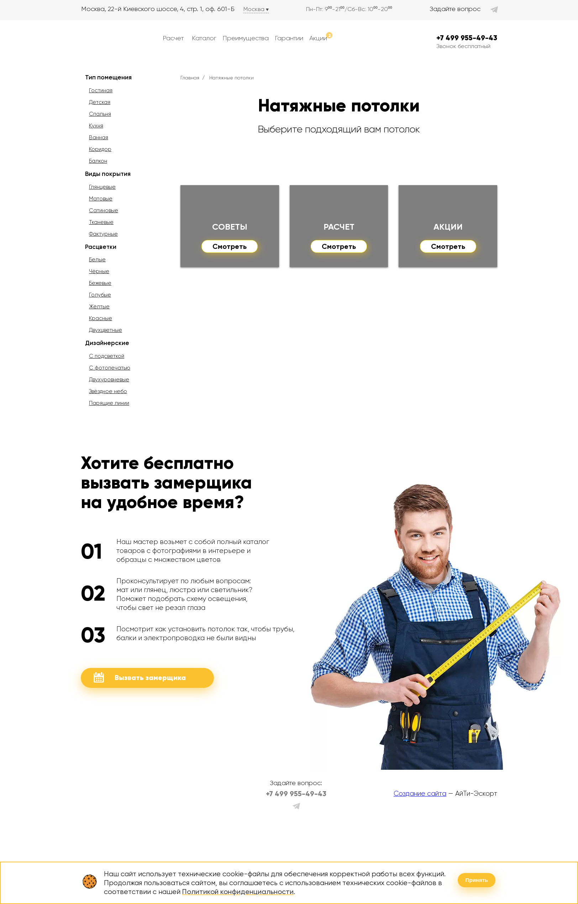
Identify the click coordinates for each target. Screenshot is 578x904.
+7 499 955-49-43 (466, 37)
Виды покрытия (108, 173)
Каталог (204, 38)
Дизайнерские (107, 342)
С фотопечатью (109, 368)
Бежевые (100, 283)
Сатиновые (103, 210)
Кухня (96, 125)
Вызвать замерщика (140, 677)
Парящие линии (109, 403)
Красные (100, 318)
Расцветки (100, 246)
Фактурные (103, 234)
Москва (253, 9)
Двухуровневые (109, 379)
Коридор (100, 149)
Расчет (173, 38)
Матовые (100, 198)
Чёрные (99, 271)
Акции (320, 37)
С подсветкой (106, 356)
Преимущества (245, 38)
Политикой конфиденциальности (238, 891)
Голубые (100, 295)
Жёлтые (99, 306)
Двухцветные (105, 330)
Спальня (100, 114)
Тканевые (101, 222)
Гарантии (289, 38)
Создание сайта (420, 794)
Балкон (98, 161)
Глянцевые (102, 187)
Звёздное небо (108, 391)
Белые (97, 259)
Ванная (98, 137)
